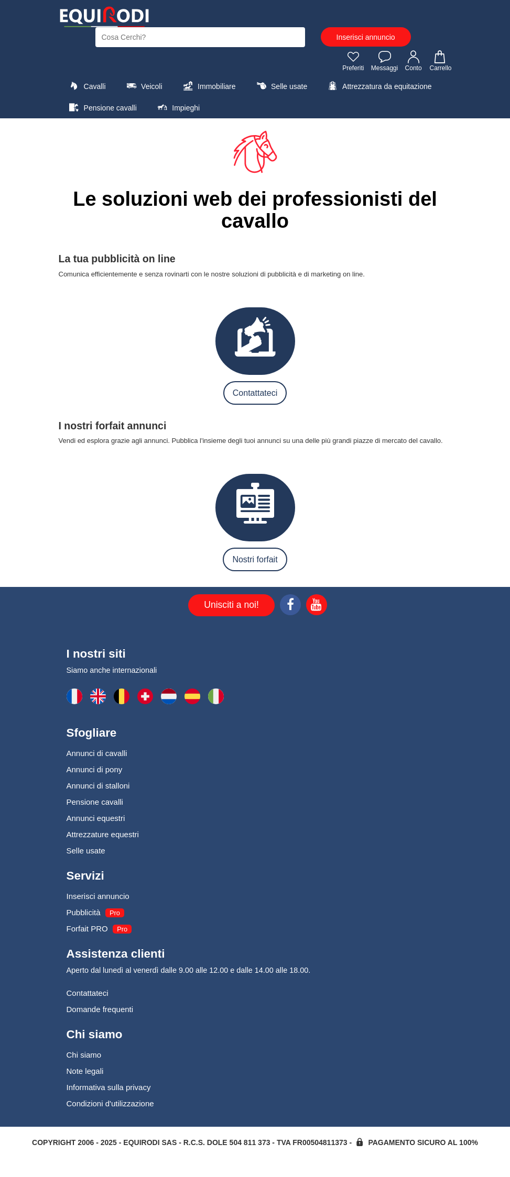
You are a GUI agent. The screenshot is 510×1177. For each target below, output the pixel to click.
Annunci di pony (95, 769)
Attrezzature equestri (103, 834)
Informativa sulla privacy (109, 1087)
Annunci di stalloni (98, 785)
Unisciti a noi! (231, 604)
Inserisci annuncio (366, 37)
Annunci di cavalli (97, 753)
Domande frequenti (100, 1009)
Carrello (439, 61)
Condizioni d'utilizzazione (110, 1103)
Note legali (85, 1071)
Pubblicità (84, 912)
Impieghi (177, 107)
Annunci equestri (96, 818)
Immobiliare (207, 86)
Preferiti (353, 61)
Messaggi (384, 61)
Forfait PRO (87, 928)
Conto (414, 61)
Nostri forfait (254, 559)
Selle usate (280, 86)
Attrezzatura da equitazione (378, 86)
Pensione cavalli (102, 107)
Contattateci (255, 392)
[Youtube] (316, 606)
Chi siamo (84, 1054)
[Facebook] (290, 606)
